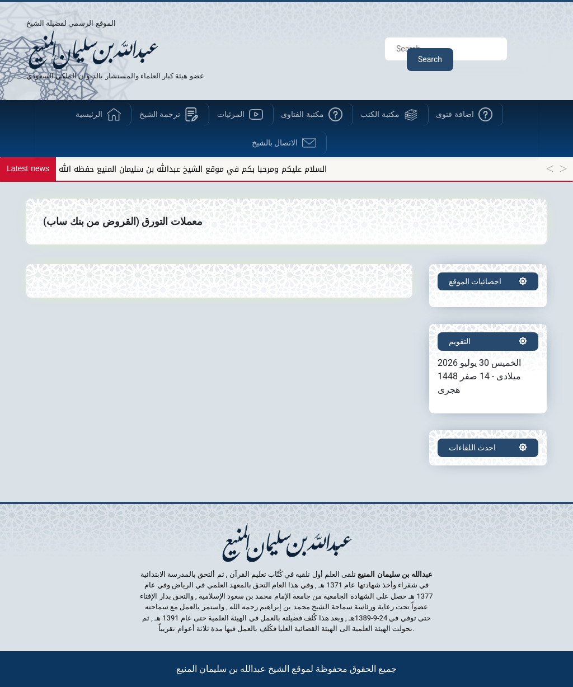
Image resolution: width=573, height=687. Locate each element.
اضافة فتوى (454, 114)
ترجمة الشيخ (159, 114)
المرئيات (231, 114)
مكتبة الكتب (379, 114)
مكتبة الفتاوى (302, 114)
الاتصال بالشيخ (275, 142)
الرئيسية (89, 114)
